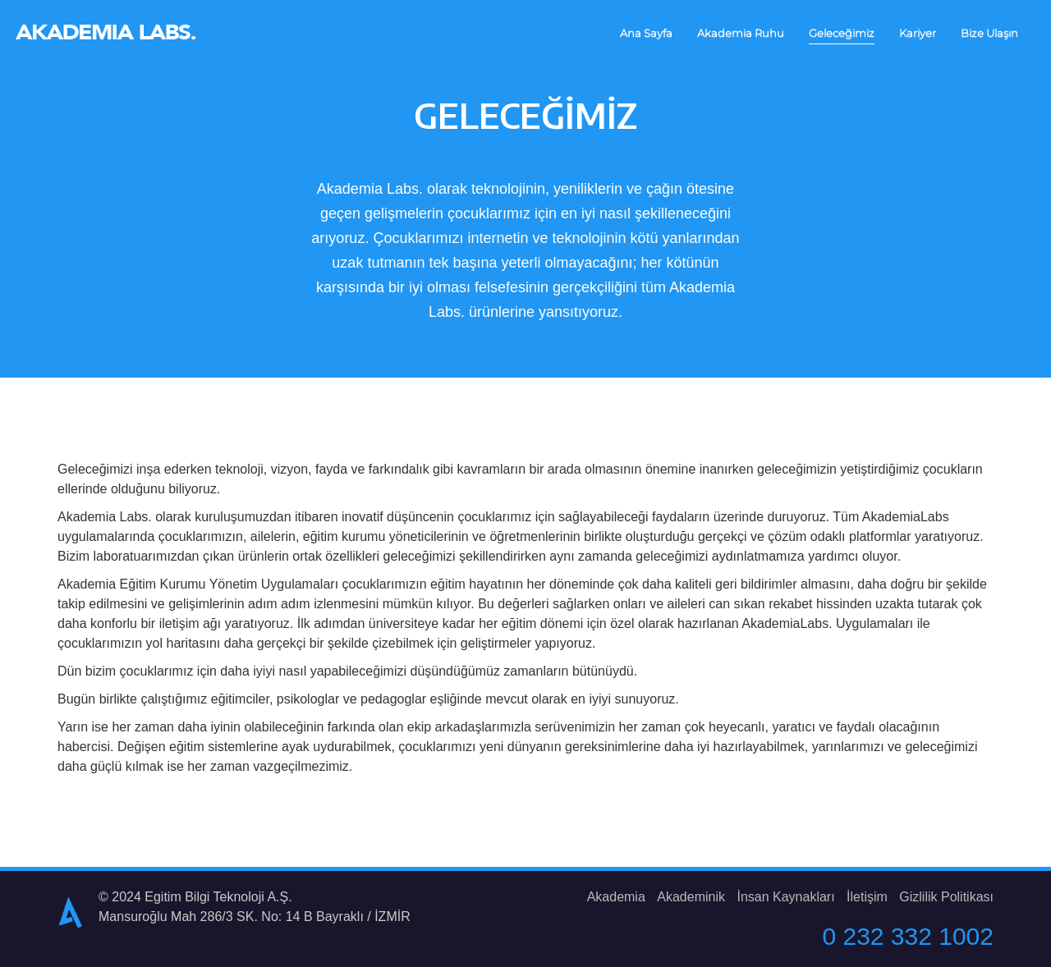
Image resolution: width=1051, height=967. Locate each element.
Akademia (616, 897)
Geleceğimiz (841, 32)
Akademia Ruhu (740, 32)
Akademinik (691, 897)
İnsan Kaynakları (785, 897)
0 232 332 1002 (908, 936)
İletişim (867, 897)
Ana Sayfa (646, 32)
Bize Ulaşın (989, 32)
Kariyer (917, 32)
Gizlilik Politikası (946, 897)
